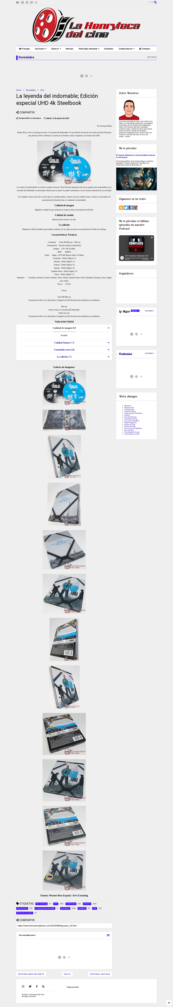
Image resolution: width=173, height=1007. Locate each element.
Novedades (31, 90)
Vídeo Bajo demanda (89, 49)
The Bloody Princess (132, 432)
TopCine (135, 311)
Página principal (73, 987)
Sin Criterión (128, 430)
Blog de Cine (129, 408)
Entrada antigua (100, 974)
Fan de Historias (130, 417)
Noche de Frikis (130, 426)
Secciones (40, 49)
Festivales (108, 49)
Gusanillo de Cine (130, 419)
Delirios (127, 415)
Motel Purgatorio (130, 423)
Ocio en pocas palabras (133, 428)
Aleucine (127, 406)
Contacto (144, 49)
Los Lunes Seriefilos (131, 421)
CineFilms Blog (130, 411)
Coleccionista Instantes (133, 413)
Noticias (69, 49)
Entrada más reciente (31, 974)
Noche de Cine (129, 425)
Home (18, 90)
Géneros (56, 49)
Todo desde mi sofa (131, 434)
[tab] (64, 328)
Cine (42, 90)
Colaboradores (126, 49)
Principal (24, 49)
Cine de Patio (129, 409)
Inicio (67, 974)
